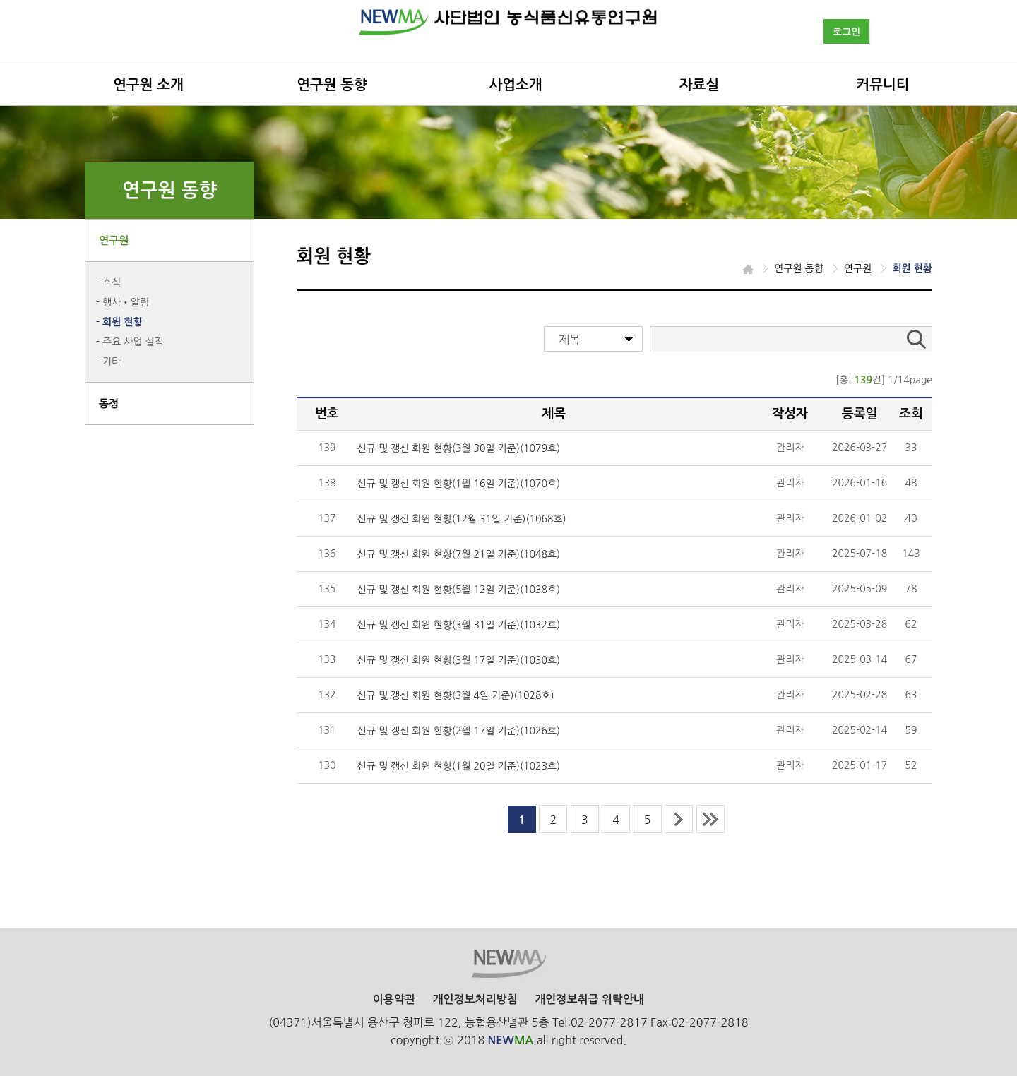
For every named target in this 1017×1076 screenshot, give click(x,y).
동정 (109, 403)
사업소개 (515, 85)
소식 (111, 282)
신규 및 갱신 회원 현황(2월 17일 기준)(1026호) (458, 731)
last (710, 819)
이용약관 (394, 999)
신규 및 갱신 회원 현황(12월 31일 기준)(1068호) (461, 519)
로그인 (846, 31)
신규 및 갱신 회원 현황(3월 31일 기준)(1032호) (458, 625)
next (679, 819)
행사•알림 (125, 302)
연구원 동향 (332, 85)
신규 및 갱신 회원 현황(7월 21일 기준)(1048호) (458, 554)
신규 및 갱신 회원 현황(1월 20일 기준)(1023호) (458, 766)
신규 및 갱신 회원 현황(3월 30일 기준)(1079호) (458, 448)
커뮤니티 (882, 85)
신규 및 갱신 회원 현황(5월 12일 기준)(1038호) (458, 589)
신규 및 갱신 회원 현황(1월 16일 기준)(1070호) (458, 484)
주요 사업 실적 (133, 342)
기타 (111, 361)
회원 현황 (122, 322)
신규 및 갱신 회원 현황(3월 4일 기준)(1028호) (455, 695)
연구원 (114, 240)
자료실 (699, 85)
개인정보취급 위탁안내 (589, 999)
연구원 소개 (148, 85)
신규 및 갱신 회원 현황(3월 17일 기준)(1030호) (458, 660)
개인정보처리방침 (474, 999)
